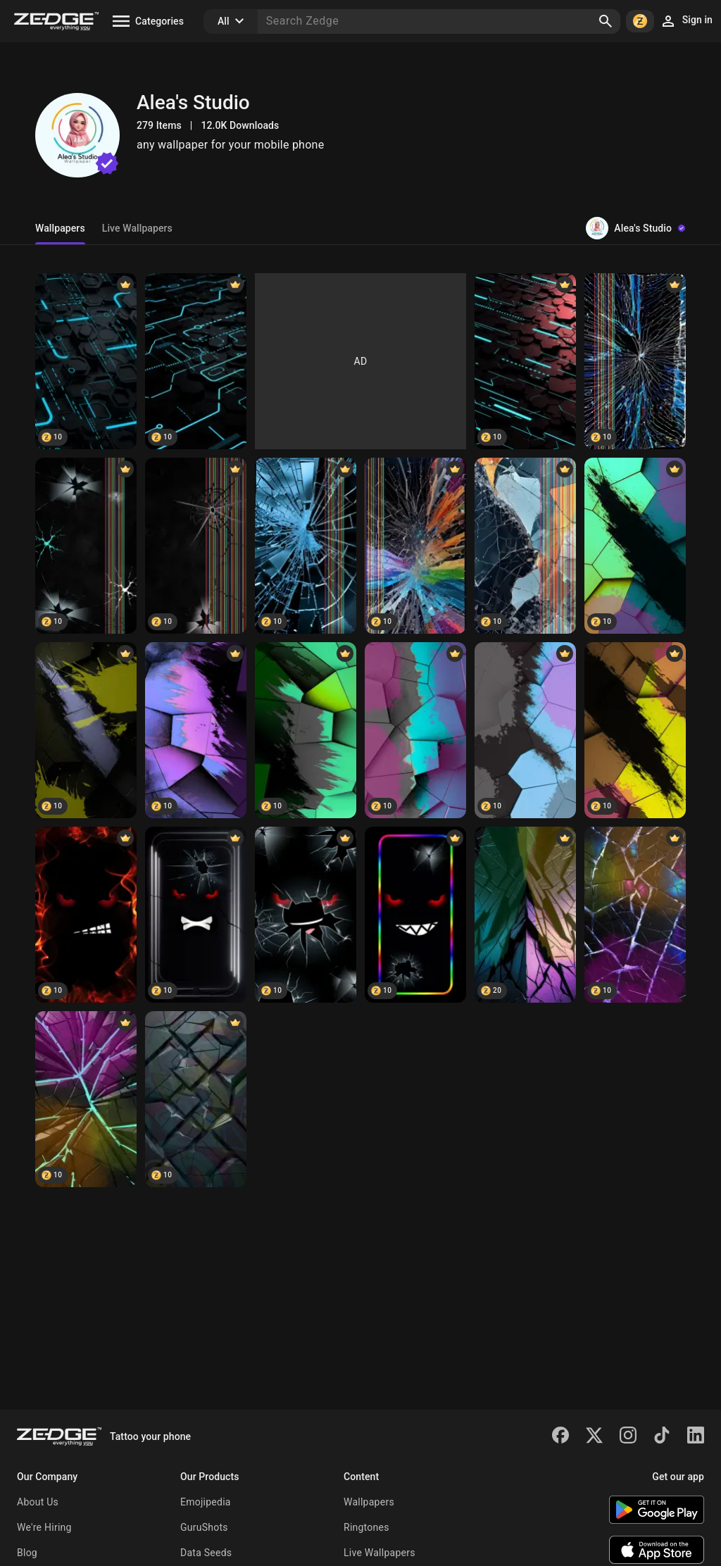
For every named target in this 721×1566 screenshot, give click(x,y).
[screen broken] (635, 361)
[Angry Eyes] (415, 915)
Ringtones (366, 1527)
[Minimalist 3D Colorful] (635, 546)
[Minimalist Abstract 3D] (525, 730)
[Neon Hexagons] (86, 361)
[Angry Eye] (195, 915)
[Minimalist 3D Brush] (415, 730)
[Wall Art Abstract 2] (195, 1099)
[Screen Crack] (415, 546)
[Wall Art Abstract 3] (635, 915)
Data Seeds (206, 1552)
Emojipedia (205, 1502)
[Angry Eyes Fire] (86, 915)
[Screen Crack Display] (525, 546)
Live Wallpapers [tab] (137, 228)
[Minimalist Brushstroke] (86, 730)
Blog (27, 1552)
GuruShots (204, 1527)
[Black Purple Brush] (195, 730)
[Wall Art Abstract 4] (525, 915)
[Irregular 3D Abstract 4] (86, 1099)
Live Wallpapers (379, 1552)
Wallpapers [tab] (60, 228)
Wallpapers (369, 1502)
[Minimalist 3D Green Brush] (305, 730)
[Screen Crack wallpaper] (305, 546)
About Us (37, 1502)
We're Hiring (44, 1527)
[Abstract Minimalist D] (635, 730)
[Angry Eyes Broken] (305, 915)
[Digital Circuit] (195, 361)
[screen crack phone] (86, 546)
